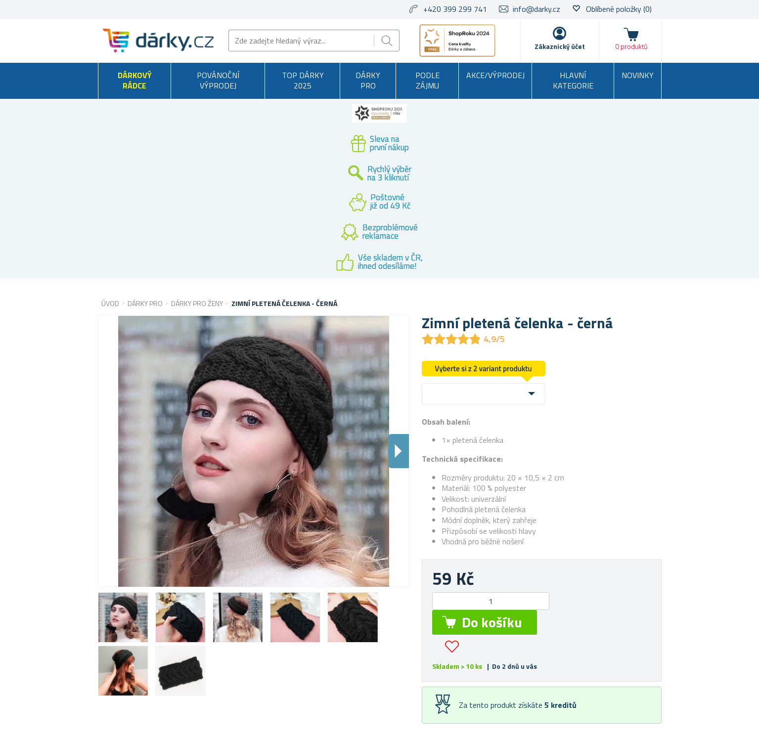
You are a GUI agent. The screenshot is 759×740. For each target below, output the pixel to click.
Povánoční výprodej (218, 80)
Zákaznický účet (560, 46)
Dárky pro (368, 80)
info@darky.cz (536, 9)
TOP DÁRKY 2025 (303, 80)
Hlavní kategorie (573, 80)
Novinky (638, 75)
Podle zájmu (427, 80)
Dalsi (398, 451)
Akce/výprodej (495, 75)
